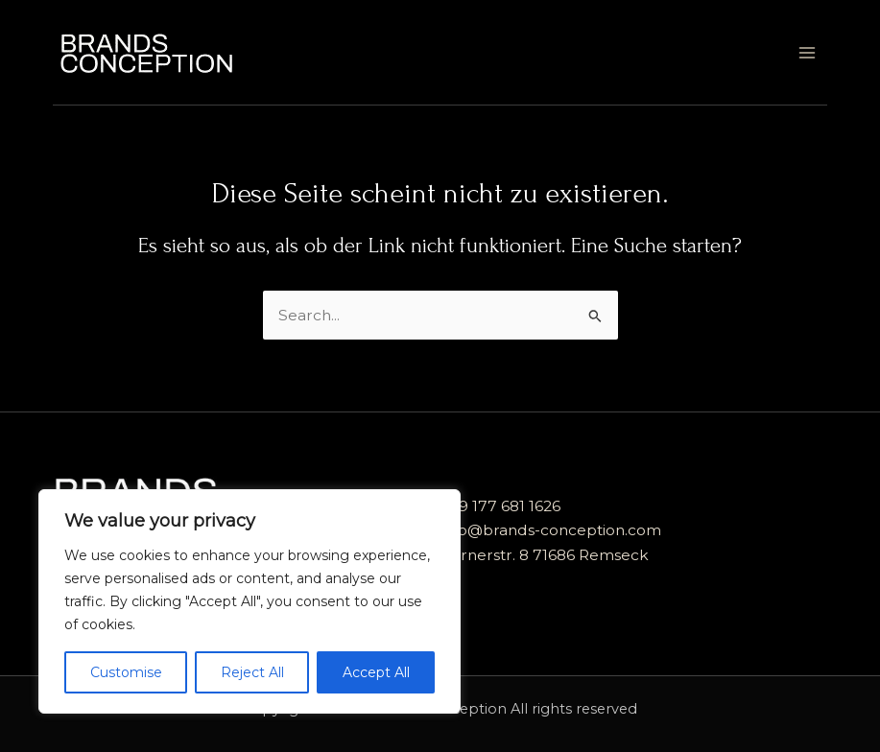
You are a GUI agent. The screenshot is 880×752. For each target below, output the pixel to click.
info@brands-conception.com (550, 530)
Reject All (252, 672)
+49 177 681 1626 (500, 506)
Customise (126, 672)
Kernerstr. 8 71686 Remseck (544, 555)
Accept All (376, 672)
